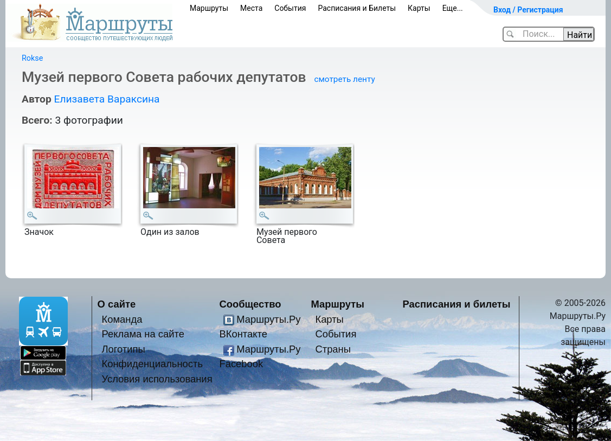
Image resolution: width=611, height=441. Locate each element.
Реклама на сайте (142, 334)
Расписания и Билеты (357, 8)
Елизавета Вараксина (106, 99)
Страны (333, 349)
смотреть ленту (344, 79)
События (290, 8)
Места (251, 8)
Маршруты (209, 8)
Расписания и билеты (457, 304)
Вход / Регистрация (528, 9)
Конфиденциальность (152, 363)
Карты (419, 8)
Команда (121, 319)
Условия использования (156, 379)
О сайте (117, 304)
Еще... (452, 8)
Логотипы (123, 349)
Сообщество (250, 304)
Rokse (32, 58)
